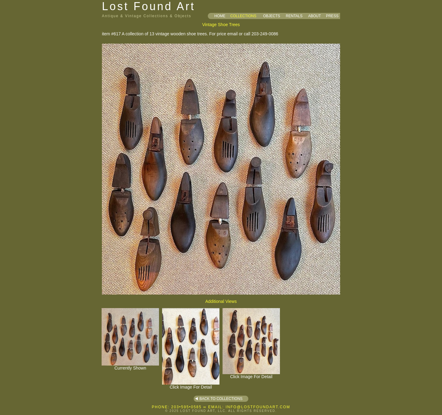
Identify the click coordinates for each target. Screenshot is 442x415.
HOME (219, 16)
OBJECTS (271, 16)
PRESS (332, 16)
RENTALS (294, 16)
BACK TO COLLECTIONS (221, 399)
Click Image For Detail (190, 385)
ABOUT (314, 16)
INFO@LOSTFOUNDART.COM (258, 407)
